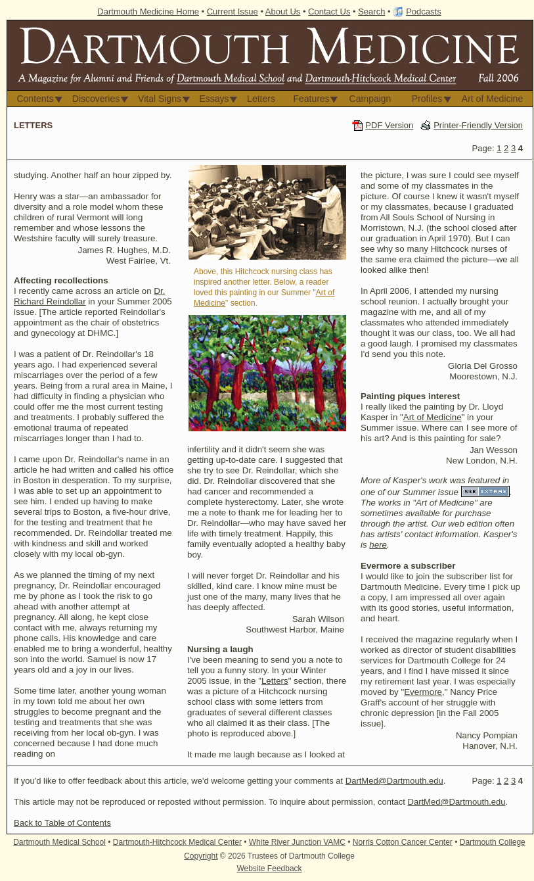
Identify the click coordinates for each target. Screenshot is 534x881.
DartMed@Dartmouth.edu (394, 781)
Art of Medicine (492, 98)
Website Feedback (268, 868)
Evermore (423, 692)
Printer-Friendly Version (478, 125)
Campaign (370, 98)
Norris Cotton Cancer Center (403, 842)
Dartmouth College (492, 842)
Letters (261, 98)
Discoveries (96, 98)
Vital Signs (159, 98)
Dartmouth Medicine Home (148, 11)
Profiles (427, 98)
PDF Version (389, 125)
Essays (214, 98)
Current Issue (232, 11)
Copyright (200, 856)
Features (311, 98)
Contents (34, 98)
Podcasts (423, 11)
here (378, 545)
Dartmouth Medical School (59, 842)
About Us (282, 11)
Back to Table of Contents (62, 823)
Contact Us (329, 11)
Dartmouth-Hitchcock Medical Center (177, 842)
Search (371, 11)
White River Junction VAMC (297, 842)
